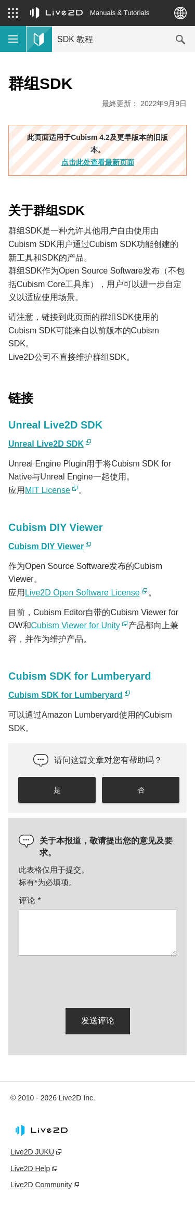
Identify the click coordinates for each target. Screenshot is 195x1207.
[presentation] (98, 979)
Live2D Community (41, 1184)
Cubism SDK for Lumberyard (65, 695)
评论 (30, 900)
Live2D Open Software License (82, 592)
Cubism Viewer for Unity (75, 625)
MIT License (47, 490)
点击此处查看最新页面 (97, 162)
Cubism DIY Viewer (46, 546)
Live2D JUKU (32, 1152)
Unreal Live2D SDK (46, 443)
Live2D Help (30, 1168)
